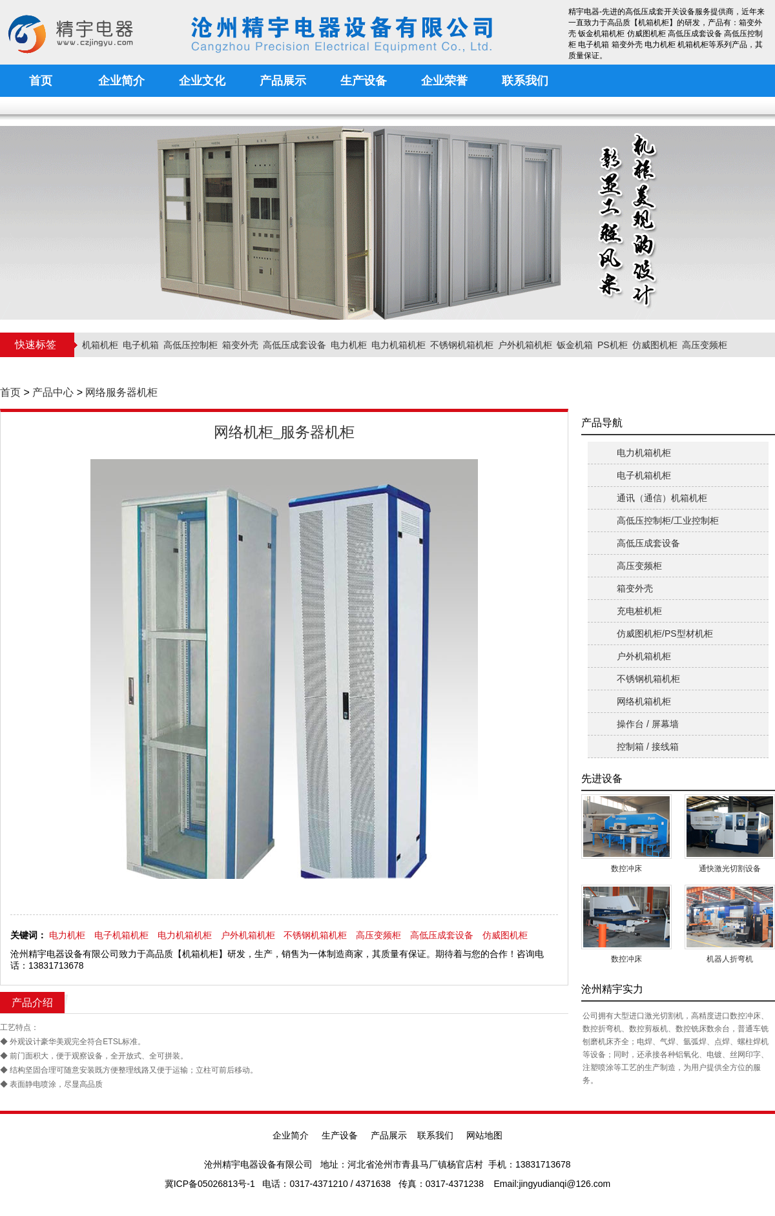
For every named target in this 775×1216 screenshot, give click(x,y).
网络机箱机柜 (644, 701)
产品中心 (53, 392)
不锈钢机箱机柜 (461, 345)
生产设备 (340, 1135)
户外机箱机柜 (525, 345)
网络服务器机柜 (121, 392)
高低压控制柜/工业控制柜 (668, 520)
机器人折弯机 (730, 959)
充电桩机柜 (639, 611)
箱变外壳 (240, 345)
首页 (10, 392)
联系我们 (435, 1135)
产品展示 (389, 1135)
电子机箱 (141, 345)
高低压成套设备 (294, 345)
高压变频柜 (704, 345)
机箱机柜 (100, 345)
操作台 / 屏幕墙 (648, 724)
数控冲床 (626, 868)
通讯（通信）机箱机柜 (662, 498)
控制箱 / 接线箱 (648, 746)
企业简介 (291, 1135)
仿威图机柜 (654, 345)
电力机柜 (349, 345)
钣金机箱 (575, 345)
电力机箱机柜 (398, 345)
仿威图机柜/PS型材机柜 (665, 633)
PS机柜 (612, 345)
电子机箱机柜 (121, 935)
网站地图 (484, 1135)
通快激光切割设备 (730, 868)
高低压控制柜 (190, 345)
